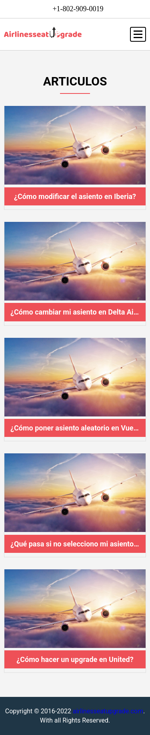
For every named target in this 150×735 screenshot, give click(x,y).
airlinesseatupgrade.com (108, 711)
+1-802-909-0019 (77, 9)
